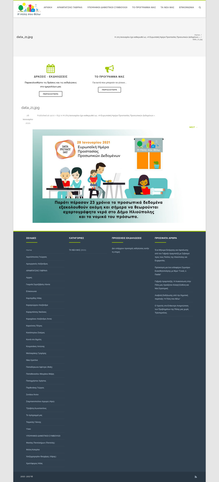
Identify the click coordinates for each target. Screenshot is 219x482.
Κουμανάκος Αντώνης (35, 346)
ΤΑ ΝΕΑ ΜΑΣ (167, 7)
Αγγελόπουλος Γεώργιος (36, 257)
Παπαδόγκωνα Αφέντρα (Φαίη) (39, 367)
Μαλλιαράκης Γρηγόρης (36, 353)
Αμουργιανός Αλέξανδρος (37, 264)
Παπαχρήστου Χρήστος (36, 381)
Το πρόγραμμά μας (144, 7)
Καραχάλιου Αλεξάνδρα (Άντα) (39, 319)
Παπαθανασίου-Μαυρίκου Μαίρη (40, 374)
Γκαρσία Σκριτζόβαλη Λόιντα (38, 284)
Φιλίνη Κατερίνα (33, 449)
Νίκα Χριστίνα (32, 360)
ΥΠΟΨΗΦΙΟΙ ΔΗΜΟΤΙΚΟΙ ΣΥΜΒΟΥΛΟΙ (107, 7)
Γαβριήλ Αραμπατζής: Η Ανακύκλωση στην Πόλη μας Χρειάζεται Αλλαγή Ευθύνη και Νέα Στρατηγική (173, 285)
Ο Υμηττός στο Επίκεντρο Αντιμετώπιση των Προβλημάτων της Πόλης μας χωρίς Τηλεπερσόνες (172, 309)
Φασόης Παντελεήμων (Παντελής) (40, 442)
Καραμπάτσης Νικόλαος (36, 312)
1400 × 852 (55, 115)
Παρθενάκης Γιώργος (35, 387)
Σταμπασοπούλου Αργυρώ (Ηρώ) (40, 401)
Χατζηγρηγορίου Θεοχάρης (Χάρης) (41, 456)
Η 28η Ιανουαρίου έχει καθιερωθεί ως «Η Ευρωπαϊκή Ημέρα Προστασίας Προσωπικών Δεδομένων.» (109, 115)
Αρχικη (48, 7)
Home (29, 250)
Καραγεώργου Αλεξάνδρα (37, 305)
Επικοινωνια (186, 7)
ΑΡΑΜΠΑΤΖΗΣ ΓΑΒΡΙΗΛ (69, 7)
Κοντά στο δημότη (33, 339)
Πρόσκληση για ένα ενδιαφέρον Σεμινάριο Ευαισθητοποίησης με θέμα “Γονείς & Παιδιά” (172, 271)
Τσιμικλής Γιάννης (33, 422)
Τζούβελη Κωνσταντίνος (36, 408)
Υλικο (28, 429)
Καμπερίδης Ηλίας (34, 298)
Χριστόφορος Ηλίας (34, 463)
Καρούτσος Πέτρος (34, 325)
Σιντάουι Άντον (32, 394)
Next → (193, 127)
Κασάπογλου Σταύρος (35, 332)
